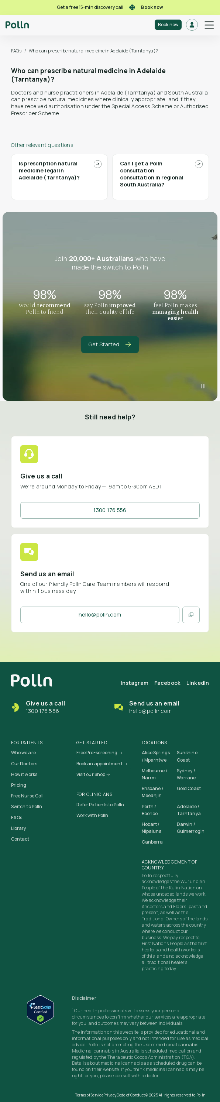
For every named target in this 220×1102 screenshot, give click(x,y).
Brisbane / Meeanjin (153, 792)
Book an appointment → (102, 764)
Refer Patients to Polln (100, 804)
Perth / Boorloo (150, 810)
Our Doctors (24, 764)
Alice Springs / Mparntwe (156, 756)
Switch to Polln (26, 806)
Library (18, 828)
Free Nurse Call (27, 796)
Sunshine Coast (187, 756)
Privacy (110, 1095)
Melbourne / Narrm (155, 774)
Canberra (152, 842)
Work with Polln (92, 815)
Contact (20, 839)
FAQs (16, 51)
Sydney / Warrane (186, 774)
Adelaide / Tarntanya (189, 810)
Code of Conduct (131, 1095)
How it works (24, 774)
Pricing (19, 785)
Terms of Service (89, 1095)
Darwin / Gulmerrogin (190, 827)
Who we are (23, 752)
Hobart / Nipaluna (152, 827)
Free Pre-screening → (99, 752)
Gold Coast (189, 788)
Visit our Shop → (93, 774)
